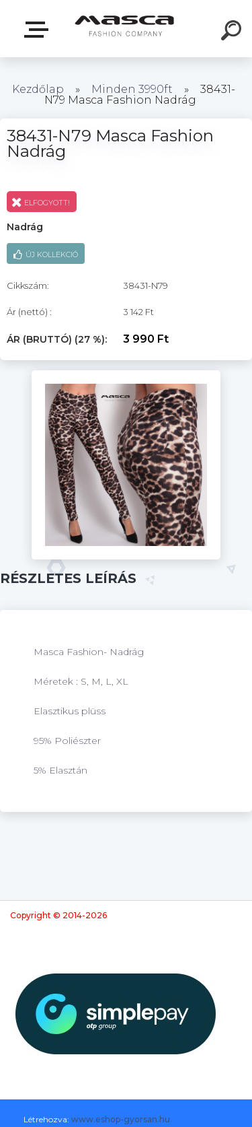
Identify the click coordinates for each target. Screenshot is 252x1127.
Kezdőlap (38, 89)
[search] (233, 32)
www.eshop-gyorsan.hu (120, 1119)
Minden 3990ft (132, 89)
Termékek (39, 30)
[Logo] (124, 29)
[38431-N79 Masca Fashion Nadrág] (126, 375)
